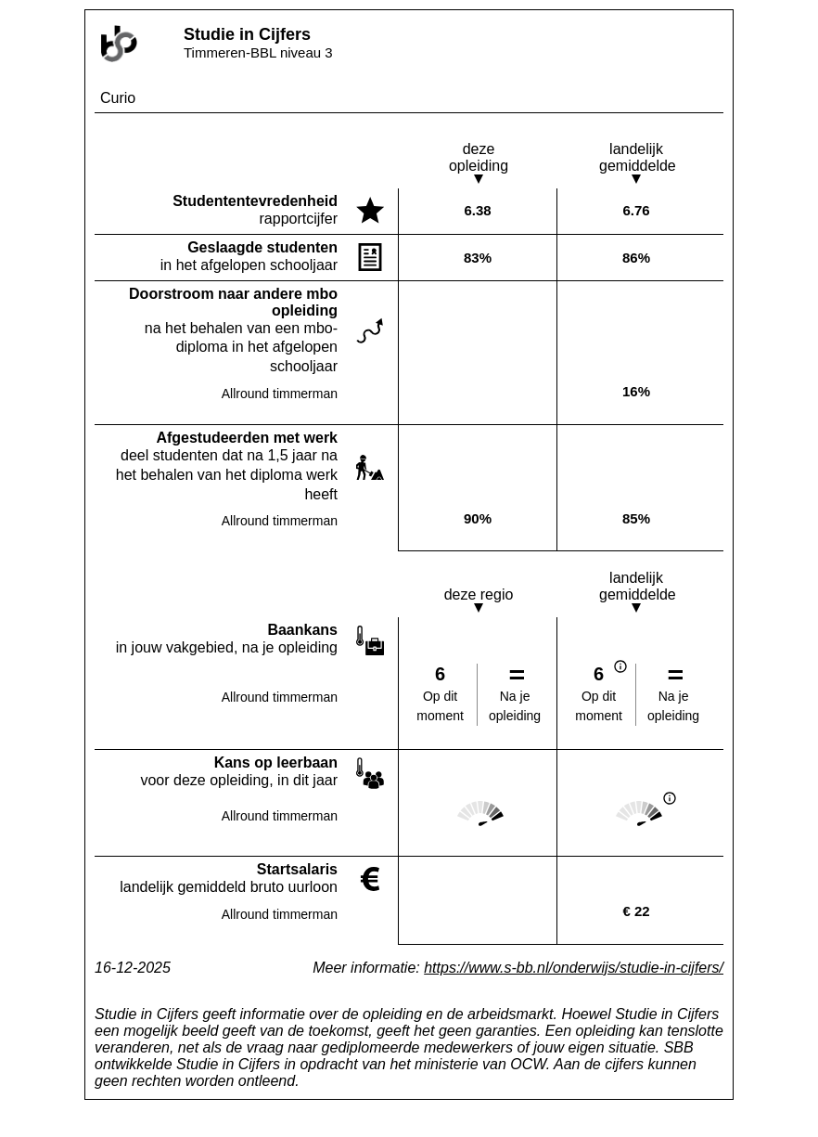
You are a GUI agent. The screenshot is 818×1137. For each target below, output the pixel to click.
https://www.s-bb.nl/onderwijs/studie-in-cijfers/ (573, 967)
